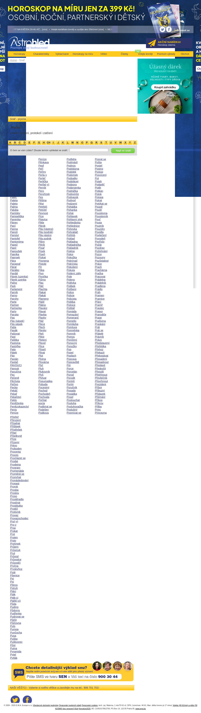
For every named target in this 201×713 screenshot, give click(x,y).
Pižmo (42, 279)
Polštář (71, 308)
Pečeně (14, 377)
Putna (13, 648)
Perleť (42, 178)
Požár (98, 244)
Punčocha (16, 632)
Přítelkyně (16, 435)
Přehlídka (100, 346)
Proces (14, 455)
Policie (70, 295)
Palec (13, 197)
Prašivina (100, 321)
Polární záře (74, 273)
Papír (13, 247)
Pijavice (43, 219)
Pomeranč (73, 317)
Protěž (14, 508)
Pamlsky (15, 213)
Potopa (99, 197)
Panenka (15, 219)
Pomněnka (73, 330)
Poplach (71, 355)
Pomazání (73, 314)
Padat (13, 171)
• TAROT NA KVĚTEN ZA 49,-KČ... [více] (27, 29)
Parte (13, 301)
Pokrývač (72, 260)
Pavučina (15, 371)
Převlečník (101, 377)
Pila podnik (45, 238)
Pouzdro (100, 229)
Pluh (41, 368)
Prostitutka (16, 505)
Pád (12, 159)
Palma (14, 206)
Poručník (72, 387)
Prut (12, 553)
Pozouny (100, 257)
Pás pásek (16, 324)
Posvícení (101, 175)
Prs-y (13, 524)
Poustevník (101, 216)
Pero (41, 190)
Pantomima (17, 241)
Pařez (13, 282)
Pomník (71, 333)
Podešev (44, 409)
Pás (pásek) (17, 321)
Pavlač (14, 362)
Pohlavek (72, 216)
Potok (98, 194)
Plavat (42, 311)
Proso (13, 496)
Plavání (43, 308)
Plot (41, 355)
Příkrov (99, 403)
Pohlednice (73, 225)
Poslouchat (73, 400)
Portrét (71, 381)
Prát (97, 327)
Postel (98, 165)
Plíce (41, 346)
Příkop (99, 400)
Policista (72, 298)
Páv (12, 355)
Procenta (15, 451)
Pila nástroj (45, 235)
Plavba (43, 314)
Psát (13, 572)
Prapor (99, 311)
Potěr (98, 187)
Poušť (98, 209)
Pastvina (15, 343)
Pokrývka (72, 263)
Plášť (42, 301)
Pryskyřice (16, 569)
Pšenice (15, 575)
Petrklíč (43, 206)
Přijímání (100, 397)
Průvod (14, 556)
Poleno (71, 279)
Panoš (14, 232)
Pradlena (100, 286)
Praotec (99, 308)
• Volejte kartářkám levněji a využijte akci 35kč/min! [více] (76, 29)
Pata (13, 349)
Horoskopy (19, 54)
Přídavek (100, 393)
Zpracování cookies (90, 705)
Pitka (41, 270)
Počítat (43, 400)
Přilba (98, 406)
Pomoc (71, 336)
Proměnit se (17, 473)
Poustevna (101, 213)
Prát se (99, 330)
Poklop (71, 251)
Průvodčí (15, 562)
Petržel (43, 209)
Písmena (44, 260)
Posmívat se (74, 412)
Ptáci (13, 591)
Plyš (41, 374)
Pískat (42, 257)
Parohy (14, 298)
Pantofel (15, 238)
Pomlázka (72, 324)
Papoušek (16, 251)
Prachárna (101, 270)
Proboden (16, 448)
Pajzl (13, 181)
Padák (14, 165)
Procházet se (18, 458)
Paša (13, 327)
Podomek (72, 175)
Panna (14, 229)
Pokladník (72, 247)
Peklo (13, 400)
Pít (40, 267)
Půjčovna (15, 623)
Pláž (41, 321)
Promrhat (15, 477)
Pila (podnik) (46, 232)
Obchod (185, 54)
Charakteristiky (41, 54)
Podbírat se (45, 406)
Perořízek (44, 194)
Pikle (41, 222)
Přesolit (99, 371)
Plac (41, 282)
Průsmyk (15, 550)
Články (124, 54)
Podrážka (72, 190)
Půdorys (15, 610)
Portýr (70, 384)
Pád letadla (16, 162)
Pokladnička (74, 244)
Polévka (71, 282)
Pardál (14, 273)
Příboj (98, 387)
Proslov (14, 493)
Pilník (42, 244)
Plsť (41, 365)
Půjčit (13, 619)
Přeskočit (100, 368)
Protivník (15, 511)
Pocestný (44, 387)
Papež (14, 244)
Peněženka (16, 403)
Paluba (14, 209)
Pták (13, 594)
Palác (13, 190)
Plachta (43, 289)
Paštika (14, 339)
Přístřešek (16, 429)
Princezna (101, 412)
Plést (41, 336)
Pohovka (72, 229)
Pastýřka (15, 346)
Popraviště (73, 362)
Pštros (14, 585)
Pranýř (99, 305)
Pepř (41, 165)
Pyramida (15, 651)
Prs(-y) (14, 521)
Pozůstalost (102, 260)
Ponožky (72, 346)
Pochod (43, 390)
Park (13, 286)
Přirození (15, 420)
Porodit (71, 377)
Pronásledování (19, 480)
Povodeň (100, 238)
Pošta (98, 162)
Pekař (13, 393)
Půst (13, 645)
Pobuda (43, 384)
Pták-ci (14, 597)
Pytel (13, 654)
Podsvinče (73, 194)
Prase (98, 317)
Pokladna (72, 241)
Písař (42, 247)
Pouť (98, 219)
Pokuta (71, 270)
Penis (13, 409)
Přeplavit (100, 365)
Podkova (44, 412)
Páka (13, 184)
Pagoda (14, 178)
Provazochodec (19, 518)
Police (70, 292)
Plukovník (44, 371)
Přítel (13, 432)
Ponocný (72, 343)
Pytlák (13, 657)
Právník (99, 336)
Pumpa (14, 629)
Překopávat (101, 355)
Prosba (14, 489)
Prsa (13, 527)
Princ (98, 409)
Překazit (100, 352)
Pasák (14, 330)
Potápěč (100, 184)
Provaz (14, 515)
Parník (14, 292)
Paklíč (13, 187)
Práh (97, 292)
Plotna (42, 359)
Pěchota (15, 381)
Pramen (99, 295)
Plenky (42, 330)
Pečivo (14, 384)
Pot (97, 178)
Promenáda (17, 470)
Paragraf (15, 263)
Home (13, 60)
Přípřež (14, 417)
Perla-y (43, 175)
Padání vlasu (17, 168)
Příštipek (15, 426)
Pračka (99, 273)
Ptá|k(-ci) (15, 600)
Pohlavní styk (75, 219)
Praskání (100, 324)
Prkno (13, 445)
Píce (41, 216)
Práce (98, 263)
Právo (98, 339)
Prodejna (15, 464)
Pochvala (44, 397)
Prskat (14, 531)
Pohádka (72, 206)
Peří (41, 168)
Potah (98, 181)
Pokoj (70, 254)
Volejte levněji (145, 54)
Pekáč (14, 390)
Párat (13, 267)
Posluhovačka (75, 406)
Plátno (42, 305)
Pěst (41, 203)
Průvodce (15, 559)
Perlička (43, 181)
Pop (69, 349)
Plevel (42, 343)
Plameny (44, 298)
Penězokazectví (19, 406)
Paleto (14, 203)
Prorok (14, 486)
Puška (14, 638)
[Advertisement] (72, 90)
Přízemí (14, 442)
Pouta (98, 222)
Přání (98, 301)
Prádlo (99, 289)
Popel (70, 352)
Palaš (13, 194)
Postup (99, 171)
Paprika (14, 254)
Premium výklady (166, 54)
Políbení (71, 289)
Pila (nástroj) (46, 229)
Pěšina (43, 200)
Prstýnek (15, 543)
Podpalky (72, 178)
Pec (12, 374)
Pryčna (14, 565)
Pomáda (72, 311)
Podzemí (72, 203)
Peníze (14, 412)
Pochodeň (44, 393)
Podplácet (72, 181)
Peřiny (42, 171)
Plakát (42, 295)
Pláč (41, 286)
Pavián (14, 359)
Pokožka (72, 257)
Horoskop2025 (85, 709)
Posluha (71, 403)
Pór (69, 365)
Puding (14, 607)
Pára (13, 260)
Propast (14, 483)
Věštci (103, 54)
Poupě (99, 206)
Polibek (71, 286)
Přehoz (99, 349)
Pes (41, 197)
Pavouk (14, 368)
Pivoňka (43, 276)
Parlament (16, 289)
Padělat (14, 175)
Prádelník (100, 282)
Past (13, 336)
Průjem (14, 546)
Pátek (13, 352)
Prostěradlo (17, 499)
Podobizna (73, 168)
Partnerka (16, 308)
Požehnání (101, 251)
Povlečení (101, 235)
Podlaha (71, 159)
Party (13, 311)
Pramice (100, 298)
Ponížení (72, 339)
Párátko (14, 270)
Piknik (42, 225)
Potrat (98, 200)
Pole (69, 276)
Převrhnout (101, 381)
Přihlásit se (183, 30)
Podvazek (72, 197)
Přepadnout (102, 362)
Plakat (42, 292)
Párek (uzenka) (19, 276)
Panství (14, 235)
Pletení (43, 339)
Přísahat (15, 423)
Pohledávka (74, 222)
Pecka (14, 387)
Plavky (42, 317)
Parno (13, 295)
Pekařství (15, 397)
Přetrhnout (101, 374)
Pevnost (43, 213)
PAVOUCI (16, 365)
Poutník (99, 225)
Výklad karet (62, 54)
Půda (13, 603)
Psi (12, 578)
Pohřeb (71, 235)
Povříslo (100, 241)
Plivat (42, 352)
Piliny (42, 241)
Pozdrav (100, 247)
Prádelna (100, 279)
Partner (14, 305)
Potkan (99, 190)
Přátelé (99, 333)
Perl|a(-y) (44, 184)
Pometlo (71, 321)
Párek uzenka (18, 279)
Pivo (41, 273)
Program (15, 467)
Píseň (42, 254)
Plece (42, 324)
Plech (42, 327)
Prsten (14, 537)
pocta (42, 403)
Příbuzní (100, 390)
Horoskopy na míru (83, 54)
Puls (12, 626)
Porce (70, 368)
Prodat (14, 461)
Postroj (99, 168)
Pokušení (72, 267)
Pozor (98, 254)
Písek (42, 251)
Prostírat (15, 502)
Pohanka (72, 209)
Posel (70, 397)
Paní (13, 225)
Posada (71, 390)
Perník (42, 187)
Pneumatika (45, 381)
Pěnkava (44, 162)
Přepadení (101, 359)
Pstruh (14, 588)
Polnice (71, 305)
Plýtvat (42, 377)
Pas (12, 317)
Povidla (99, 232)
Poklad (71, 238)
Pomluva (72, 327)
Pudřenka (16, 613)
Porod (70, 374)
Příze (13, 439)
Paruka (14, 314)
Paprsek (15, 257)
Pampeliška (17, 216)
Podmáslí (72, 162)
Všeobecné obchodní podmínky (46, 705)
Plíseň (42, 349)
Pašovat (15, 333)
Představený (102, 343)
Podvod (71, 200)
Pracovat (100, 276)
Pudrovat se (17, 616)
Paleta (14, 200)
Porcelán (72, 371)
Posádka (72, 393)
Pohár (70, 213)
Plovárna (44, 362)
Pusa (13, 635)
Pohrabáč (72, 232)
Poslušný (72, 409)
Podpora (72, 184)
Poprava (72, 359)
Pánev (14, 222)
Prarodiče (100, 314)
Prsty (13, 540)
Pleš (41, 333)
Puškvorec (16, 641)
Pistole (42, 263)
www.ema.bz (140, 709)
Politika (71, 301)
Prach (98, 267)
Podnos (71, 165)
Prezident (100, 384)
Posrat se (100, 159)
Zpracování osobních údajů (70, 705)
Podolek (71, 171)
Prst (12, 534)
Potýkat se (101, 203)
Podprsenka (74, 187)
